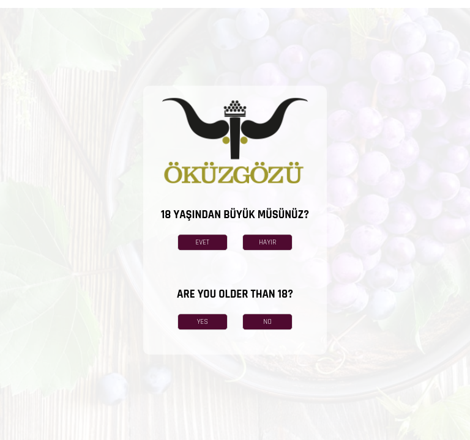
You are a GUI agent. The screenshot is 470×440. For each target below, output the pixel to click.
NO (267, 321)
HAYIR (267, 242)
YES (202, 321)
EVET (203, 242)
